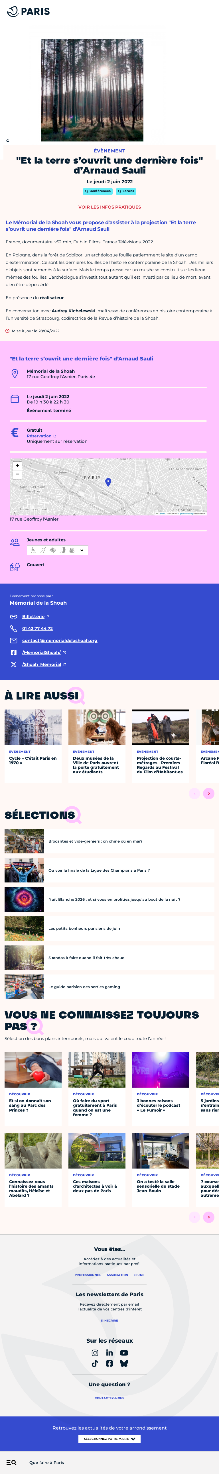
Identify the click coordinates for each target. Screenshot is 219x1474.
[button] (108, 482)
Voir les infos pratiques (109, 207)
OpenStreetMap (186, 513)
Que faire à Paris (46, 1462)
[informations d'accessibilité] (57, 550)
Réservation (39, 436)
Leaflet (160, 513)
